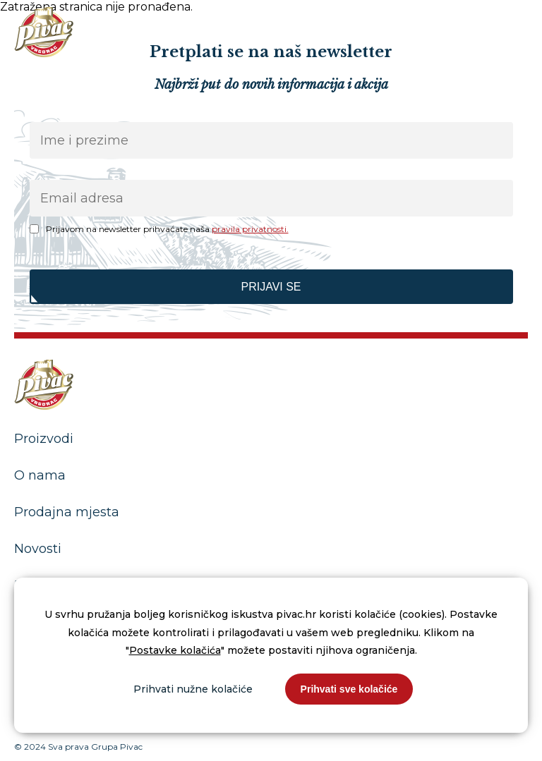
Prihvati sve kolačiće (349, 689)
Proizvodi (43, 438)
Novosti (37, 548)
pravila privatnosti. (250, 229)
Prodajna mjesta (66, 512)
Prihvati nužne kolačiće (193, 689)
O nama (40, 475)
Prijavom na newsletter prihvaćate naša (167, 229)
